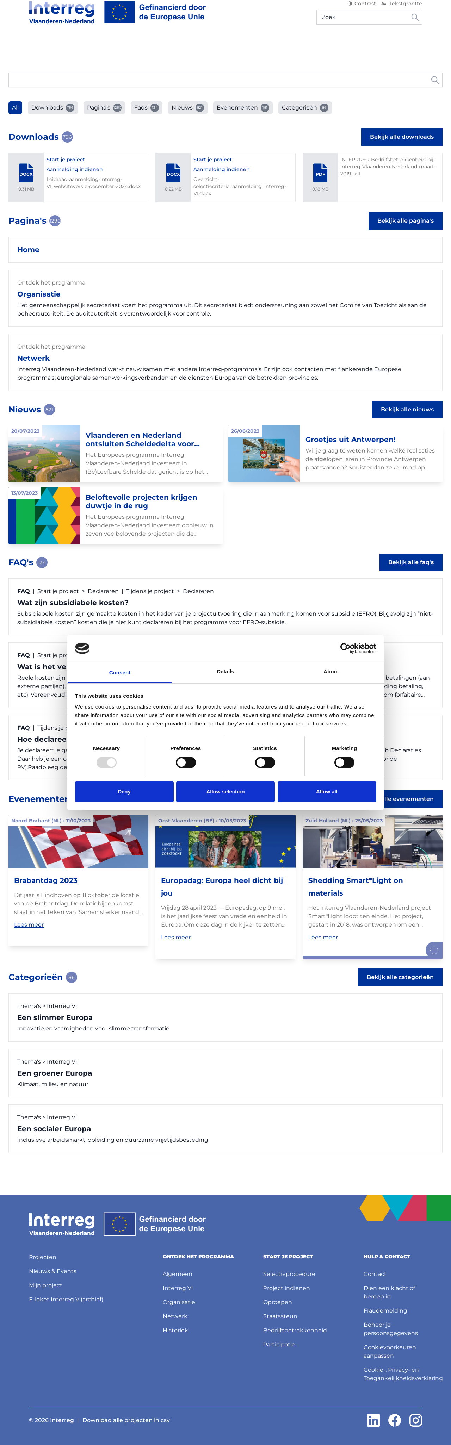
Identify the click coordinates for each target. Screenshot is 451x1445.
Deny (124, 792)
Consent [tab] (120, 672)
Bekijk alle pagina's (405, 234)
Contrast (361, 10)
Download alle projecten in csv (126, 1420)
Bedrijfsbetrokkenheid (295, 1330)
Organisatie (179, 1302)
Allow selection (225, 792)
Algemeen (177, 1274)
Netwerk (175, 1316)
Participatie (279, 1344)
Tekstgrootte (401, 10)
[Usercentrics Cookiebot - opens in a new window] (345, 648)
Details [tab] (225, 671)
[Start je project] (141, 45)
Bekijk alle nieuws (407, 423)
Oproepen (277, 1302)
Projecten (189, 45)
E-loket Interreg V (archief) (66, 1299)
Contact (375, 1274)
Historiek (175, 1330)
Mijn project (347, 45)
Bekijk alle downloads (402, 151)
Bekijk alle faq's (411, 576)
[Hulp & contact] (396, 45)
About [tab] (331, 671)
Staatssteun (280, 1316)
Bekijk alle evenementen (397, 813)
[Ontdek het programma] (68, 45)
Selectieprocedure (289, 1274)
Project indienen (286, 1288)
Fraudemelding (385, 1310)
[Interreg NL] (117, 19)
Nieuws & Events (236, 45)
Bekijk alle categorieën (400, 991)
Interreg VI (178, 1288)
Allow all (327, 792)
